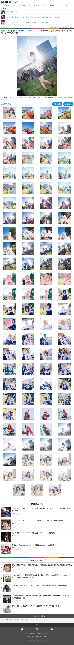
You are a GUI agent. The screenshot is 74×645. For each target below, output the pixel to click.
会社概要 (38, 633)
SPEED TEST (37, 5)
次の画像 (68, 104)
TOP (37, 625)
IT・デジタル (22, 5)
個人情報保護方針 (45, 633)
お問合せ (27, 633)
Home (22, 630)
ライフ (66, 5)
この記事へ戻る (6, 104)
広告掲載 (32, 633)
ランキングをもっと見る (37, 616)
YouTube (52, 630)
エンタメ (52, 5)
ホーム (7, 5)
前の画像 (58, 104)
